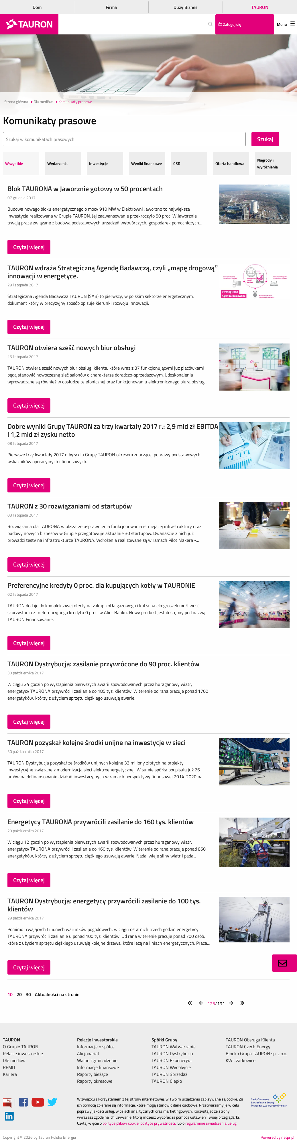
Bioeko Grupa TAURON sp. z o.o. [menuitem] (256, 1053)
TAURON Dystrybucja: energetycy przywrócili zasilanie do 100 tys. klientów (104, 905)
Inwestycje (98, 163)
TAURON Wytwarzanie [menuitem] (174, 1046)
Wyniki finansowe (146, 163)
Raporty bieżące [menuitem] (92, 1074)
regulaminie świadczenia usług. (211, 1123)
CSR (176, 163)
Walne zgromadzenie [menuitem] (97, 1060)
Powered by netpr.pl (277, 1137)
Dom (37, 7)
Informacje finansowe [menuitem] (98, 1067)
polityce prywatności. (158, 1123)
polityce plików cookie (121, 1123)
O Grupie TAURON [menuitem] (20, 1046)
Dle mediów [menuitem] (14, 1060)
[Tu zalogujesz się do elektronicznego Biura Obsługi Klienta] (244, 24)
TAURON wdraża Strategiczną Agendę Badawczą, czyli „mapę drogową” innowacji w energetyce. (112, 272)
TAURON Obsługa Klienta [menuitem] (250, 1039)
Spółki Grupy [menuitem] (164, 1039)
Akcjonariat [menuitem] (88, 1053)
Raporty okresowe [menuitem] (94, 1081)
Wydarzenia (57, 163)
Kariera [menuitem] (10, 1074)
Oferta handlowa (229, 163)
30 (28, 994)
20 (19, 994)
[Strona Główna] (29, 24)
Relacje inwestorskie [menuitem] (23, 1053)
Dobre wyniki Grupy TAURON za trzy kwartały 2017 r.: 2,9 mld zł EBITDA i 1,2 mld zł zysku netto (112, 430)
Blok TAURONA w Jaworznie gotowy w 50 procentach (85, 188)
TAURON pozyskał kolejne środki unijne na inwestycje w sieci (96, 742)
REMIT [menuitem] (9, 1067)
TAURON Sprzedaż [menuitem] (169, 1074)
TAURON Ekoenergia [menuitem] (172, 1060)
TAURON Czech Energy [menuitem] (248, 1046)
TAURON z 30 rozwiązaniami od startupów (69, 506)
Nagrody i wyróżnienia (267, 163)
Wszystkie (14, 163)
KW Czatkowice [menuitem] (240, 1060)
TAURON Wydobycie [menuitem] (171, 1067)
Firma (111, 7)
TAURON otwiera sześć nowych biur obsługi (71, 347)
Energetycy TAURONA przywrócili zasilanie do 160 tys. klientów (100, 821)
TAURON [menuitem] (11, 1039)
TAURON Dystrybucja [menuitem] (172, 1053)
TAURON (259, 7)
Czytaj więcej (29, 246)
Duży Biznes (186, 7)
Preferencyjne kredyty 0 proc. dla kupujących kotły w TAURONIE (101, 585)
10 (10, 994)
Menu (286, 24)
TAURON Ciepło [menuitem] (167, 1081)
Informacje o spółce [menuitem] (96, 1046)
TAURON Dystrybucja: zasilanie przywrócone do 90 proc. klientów (103, 664)
